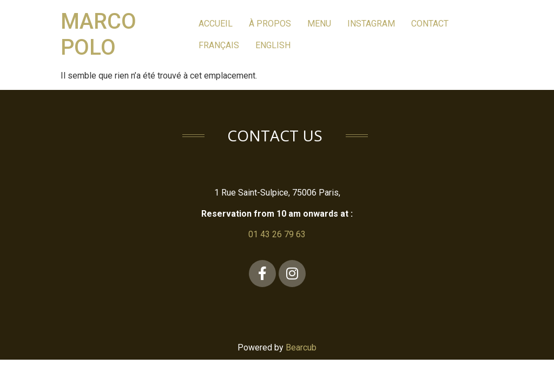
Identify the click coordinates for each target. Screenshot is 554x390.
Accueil (216, 23)
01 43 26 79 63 (277, 234)
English (273, 45)
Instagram (371, 23)
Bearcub (301, 347)
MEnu (319, 23)
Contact (430, 23)
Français (219, 45)
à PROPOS (270, 23)
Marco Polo (98, 34)
